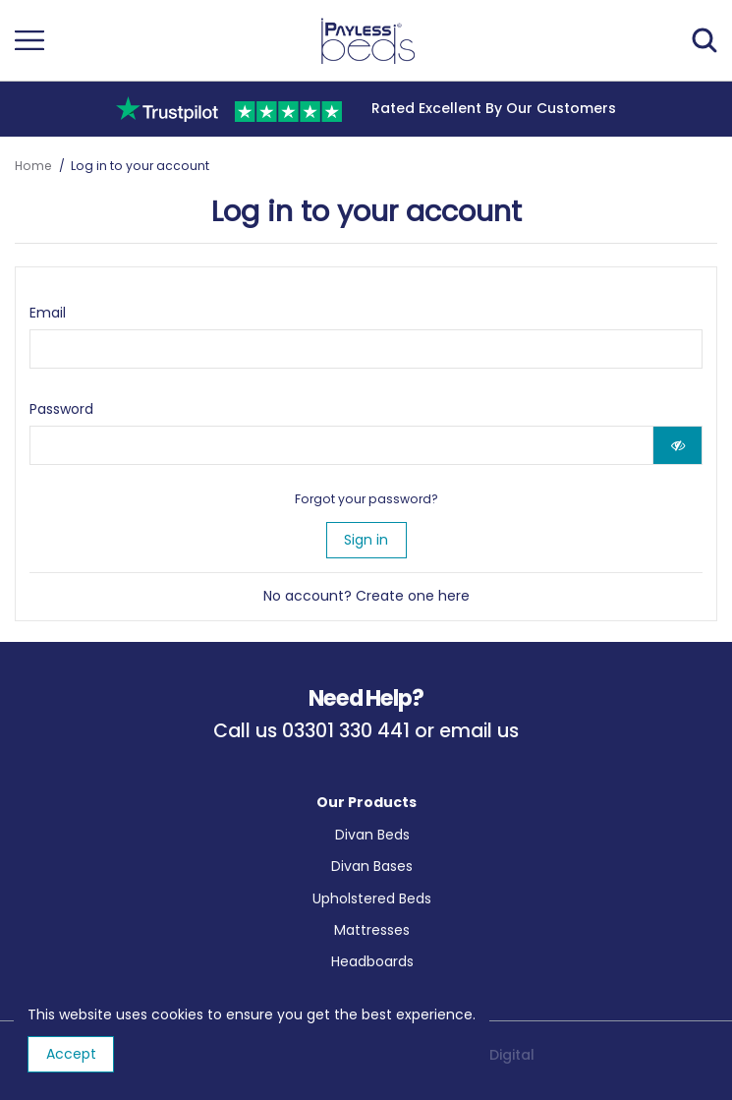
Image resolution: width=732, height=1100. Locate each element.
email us (479, 731)
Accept (71, 1054)
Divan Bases (372, 866)
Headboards (372, 961)
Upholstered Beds (371, 898)
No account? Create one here (366, 596)
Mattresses (372, 930)
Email (47, 312)
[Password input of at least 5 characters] (341, 445)
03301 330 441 (346, 731)
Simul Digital (491, 1055)
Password (61, 409)
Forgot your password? (366, 499)
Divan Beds (372, 834)
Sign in (366, 540)
